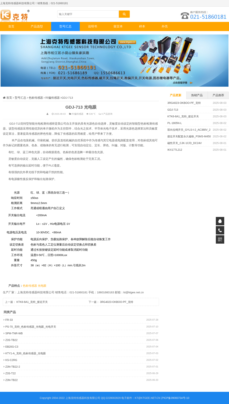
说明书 (92, 26)
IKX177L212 (174, 149)
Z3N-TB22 (11, 380)
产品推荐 (218, 95)
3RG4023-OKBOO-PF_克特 (116, 301)
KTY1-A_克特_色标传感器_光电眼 (25, 353)
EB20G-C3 (11, 346)
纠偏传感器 (52, 97)
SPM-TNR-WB (14, 333)
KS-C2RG (11, 360)
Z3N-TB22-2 (12, 366)
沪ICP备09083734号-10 (175, 397)
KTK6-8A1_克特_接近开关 (32, 301)
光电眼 (42, 285)
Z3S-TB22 (11, 340)
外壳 (165, 26)
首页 (11, 26)
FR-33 (9, 319)
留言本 (118, 26)
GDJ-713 (172, 109)
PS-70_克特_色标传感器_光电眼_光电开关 (30, 326)
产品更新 (175, 95)
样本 (142, 26)
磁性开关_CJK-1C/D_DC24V (184, 143)
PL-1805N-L (174, 123)
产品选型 (37, 26)
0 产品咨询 (107, 114)
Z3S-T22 (10, 373)
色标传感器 (36, 97)
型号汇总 (65, 26)
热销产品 (197, 95)
